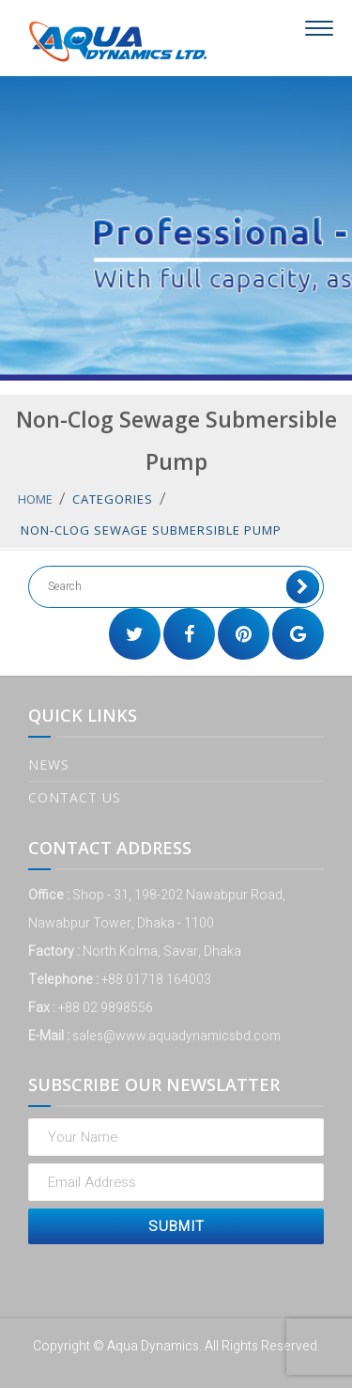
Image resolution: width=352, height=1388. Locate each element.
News (48, 764)
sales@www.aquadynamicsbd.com (176, 1036)
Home (35, 499)
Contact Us (74, 797)
